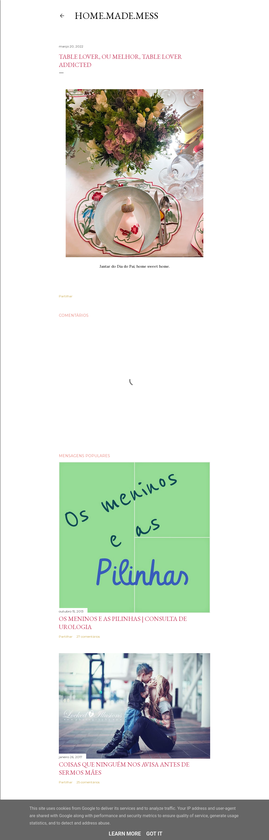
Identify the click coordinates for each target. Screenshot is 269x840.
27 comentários (88, 636)
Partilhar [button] (66, 296)
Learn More (125, 834)
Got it (154, 834)
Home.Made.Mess (116, 15)
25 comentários (88, 782)
